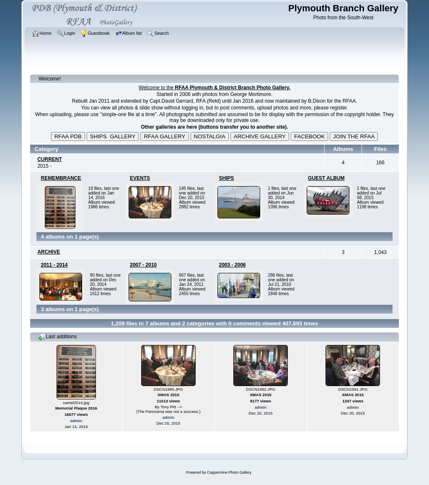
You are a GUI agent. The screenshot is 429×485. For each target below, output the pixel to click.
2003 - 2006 (232, 265)
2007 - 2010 (143, 265)
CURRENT (49, 159)
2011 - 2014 (54, 265)
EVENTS (140, 178)
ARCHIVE (48, 252)
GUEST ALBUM (326, 178)
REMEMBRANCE (61, 178)
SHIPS (226, 178)
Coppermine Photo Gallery (229, 472)
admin (76, 420)
